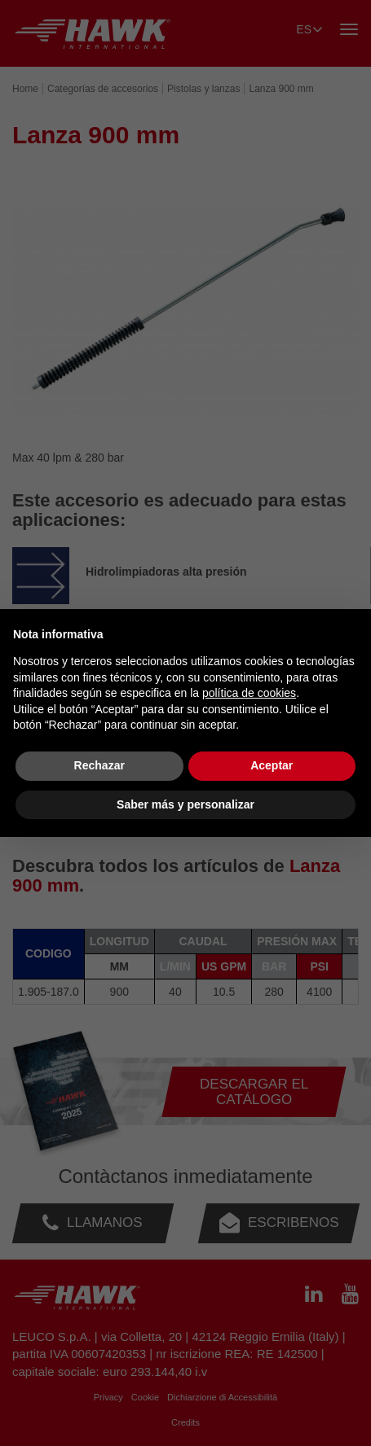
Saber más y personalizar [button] (185, 804)
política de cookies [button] (249, 692)
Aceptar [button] (271, 765)
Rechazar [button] (99, 765)
